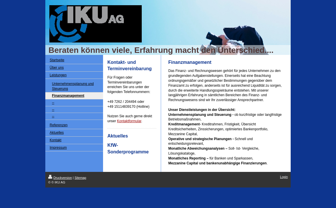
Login (284, 177)
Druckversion (60, 177)
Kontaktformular (129, 121)
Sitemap (80, 177)
